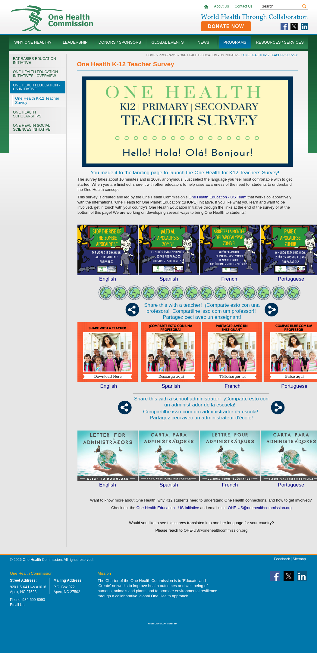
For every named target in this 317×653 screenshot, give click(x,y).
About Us (221, 6)
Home (150, 55)
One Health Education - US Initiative (210, 55)
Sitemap (299, 559)
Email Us (17, 605)
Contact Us (244, 6)
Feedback (282, 559)
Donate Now (226, 26)
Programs (167, 55)
